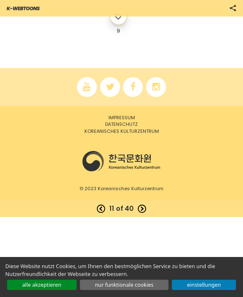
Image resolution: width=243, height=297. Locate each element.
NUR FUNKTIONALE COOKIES (124, 284)
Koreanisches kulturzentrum (121, 131)
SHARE (232, 8)
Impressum (121, 117)
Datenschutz (121, 124)
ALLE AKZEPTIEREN (41, 284)
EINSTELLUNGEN (204, 284)
